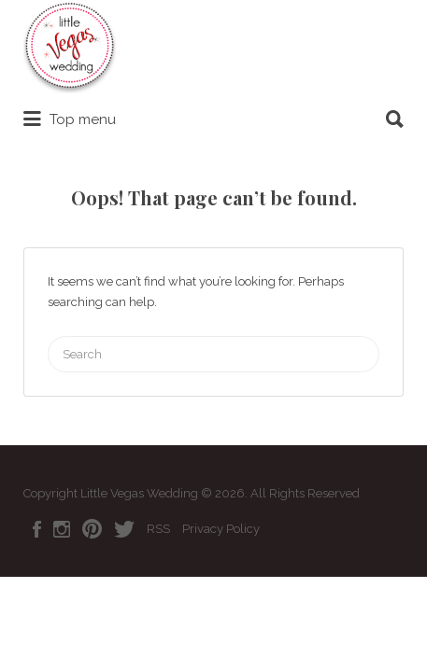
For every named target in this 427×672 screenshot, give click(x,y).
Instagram (61, 529)
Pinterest (92, 529)
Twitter (124, 529)
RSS (158, 529)
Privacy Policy (221, 529)
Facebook (37, 529)
